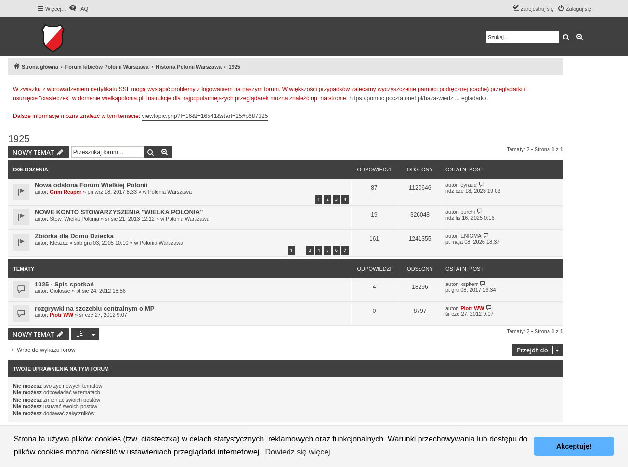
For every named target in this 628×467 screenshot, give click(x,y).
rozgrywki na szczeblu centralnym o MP (94, 308)
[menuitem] (78, 8)
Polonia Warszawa (170, 192)
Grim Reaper (65, 192)
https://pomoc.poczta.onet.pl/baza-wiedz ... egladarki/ (417, 98)
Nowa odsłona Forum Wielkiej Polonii (91, 185)
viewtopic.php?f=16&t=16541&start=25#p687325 (205, 116)
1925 (19, 138)
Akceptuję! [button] (574, 446)
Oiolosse (60, 291)
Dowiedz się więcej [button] (297, 452)
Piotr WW (61, 315)
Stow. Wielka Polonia (74, 218)
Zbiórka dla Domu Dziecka (74, 236)
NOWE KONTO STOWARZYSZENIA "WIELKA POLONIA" (119, 212)
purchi (467, 212)
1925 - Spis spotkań (64, 284)
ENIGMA (470, 236)
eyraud (468, 185)
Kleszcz (59, 243)
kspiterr (469, 284)
